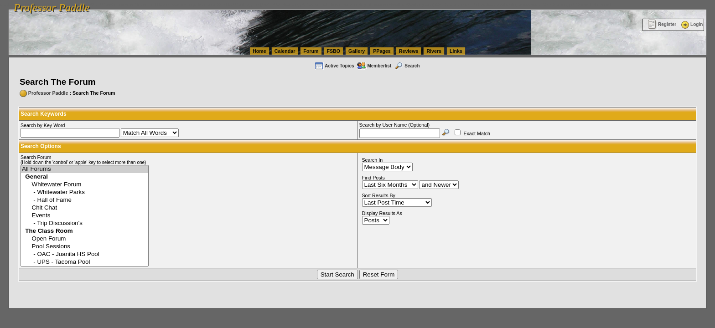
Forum (310, 51)
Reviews (409, 51)
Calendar (285, 51)
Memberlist (374, 65)
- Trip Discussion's (84, 223)
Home (259, 51)
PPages (382, 51)
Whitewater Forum (84, 185)
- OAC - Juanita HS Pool (84, 254)
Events (84, 216)
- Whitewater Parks (84, 192)
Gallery (356, 51)
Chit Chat (84, 208)
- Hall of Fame (84, 200)
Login (691, 24)
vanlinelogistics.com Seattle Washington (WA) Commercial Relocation (419, 4)
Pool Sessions (84, 247)
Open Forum (84, 239)
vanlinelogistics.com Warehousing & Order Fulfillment (554, 4)
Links (456, 51)
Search (407, 65)
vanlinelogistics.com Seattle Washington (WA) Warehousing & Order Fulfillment (257, 4)
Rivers (433, 51)
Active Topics (334, 65)
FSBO (334, 51)
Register (662, 24)
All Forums (84, 169)
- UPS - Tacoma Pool (84, 262)
